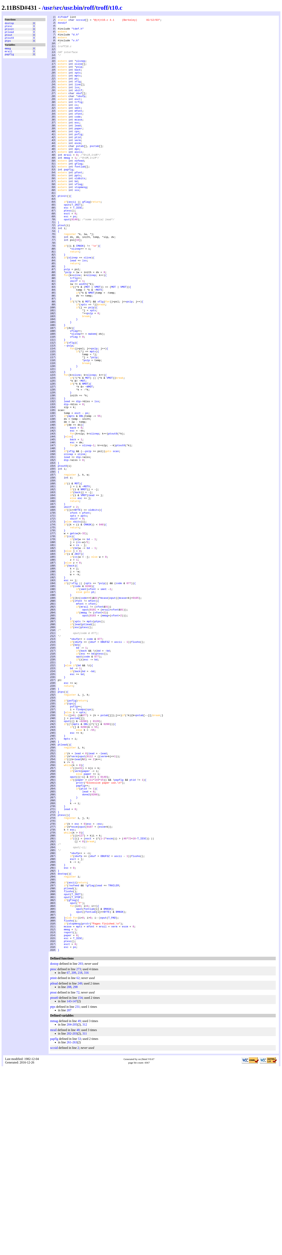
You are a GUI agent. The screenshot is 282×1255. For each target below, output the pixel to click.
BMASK (107, 1088)
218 (80, 1160)
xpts (78, 84)
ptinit (9, 30)
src (58, 7)
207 (69, 1197)
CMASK (80, 292)
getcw (74, 637)
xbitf (78, 105)
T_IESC (77, 246)
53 (79, 1226)
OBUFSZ (105, 767)
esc (77, 144)
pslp (79, 77)
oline (78, 74)
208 (69, 1174)
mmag (8, 53)
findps (80, 848)
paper (78, 151)
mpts (78, 88)
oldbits (80, 211)
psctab (94, 172)
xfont (78, 133)
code (78, 137)
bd (76, 214)
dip (78, 478)
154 (80, 1185)
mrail (8, 56)
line (78, 98)
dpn (77, 176)
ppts (78, 207)
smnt (78, 126)
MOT (87, 341)
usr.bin (73, 7)
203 (74, 1220)
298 (75, 1174)
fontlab (80, 197)
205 (74, 1211)
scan (116, 538)
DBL (81, 496)
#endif (62, 24)
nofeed (79, 190)
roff (89, 7)
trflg (78, 119)
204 (69, 1211)
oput (67, 243)
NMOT (91, 348)
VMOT (97, 341)
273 (78, 1156)
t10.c (116, 7)
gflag (78, 193)
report (68, 1116)
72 (77, 1179)
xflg (78, 95)
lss (77, 102)
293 (80, 1151)
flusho (135, 767)
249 (80, 1170)
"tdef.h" (77, 31)
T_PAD (112, 1098)
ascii (78, 179)
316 (86, 1160)
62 (78, 1165)
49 (79, 1208)
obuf (79, 109)
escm (78, 169)
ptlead (9, 34)
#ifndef (63, 17)
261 (69, 1229)
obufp (81, 112)
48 (78, 1217)
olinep (80, 70)
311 (84, 1220)
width (83, 338)
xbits (77, 623)
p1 (92, 707)
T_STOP (76, 1073)
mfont (78, 130)
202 (69, 1220)
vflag (78, 218)
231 (77, 1194)
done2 (86, 950)
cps (77, 154)
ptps (8, 45)
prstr (80, 936)
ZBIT (78, 661)
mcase (78, 140)
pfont (78, 204)
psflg (78, 158)
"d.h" (75, 38)
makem (92, 397)
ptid (78, 162)
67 (68, 1160)
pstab (80, 172)
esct (78, 116)
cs (76, 123)
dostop (9, 23)
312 (84, 1211)
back (78, 81)
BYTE (78, 609)
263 (74, 1229)
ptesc (8, 27)
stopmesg (81, 221)
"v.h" (75, 45)
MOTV (99, 345)
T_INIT (76, 243)
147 (74, 1188)
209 (73, 1160)
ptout (8, 38)
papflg (9, 60)
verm (78, 165)
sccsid (80, 21)
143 (69, 1188)
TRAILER (113, 1059)
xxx (77, 225)
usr (48, 7)
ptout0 (9, 41)
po (76, 91)
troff (102, 7)
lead (78, 147)
